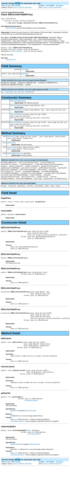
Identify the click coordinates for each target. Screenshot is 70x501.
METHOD (28, 7)
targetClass (24, 75)
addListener (11, 142)
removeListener (12, 154)
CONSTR (21, 7)
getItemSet (10, 149)
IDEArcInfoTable (11, 28)
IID (2, 94)
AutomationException (31, 425)
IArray (4, 149)
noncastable (25, 71)
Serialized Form (11, 61)
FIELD (15, 7)
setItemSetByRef (12, 161)
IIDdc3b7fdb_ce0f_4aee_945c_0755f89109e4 (19, 94)
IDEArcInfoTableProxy (17, 104)
